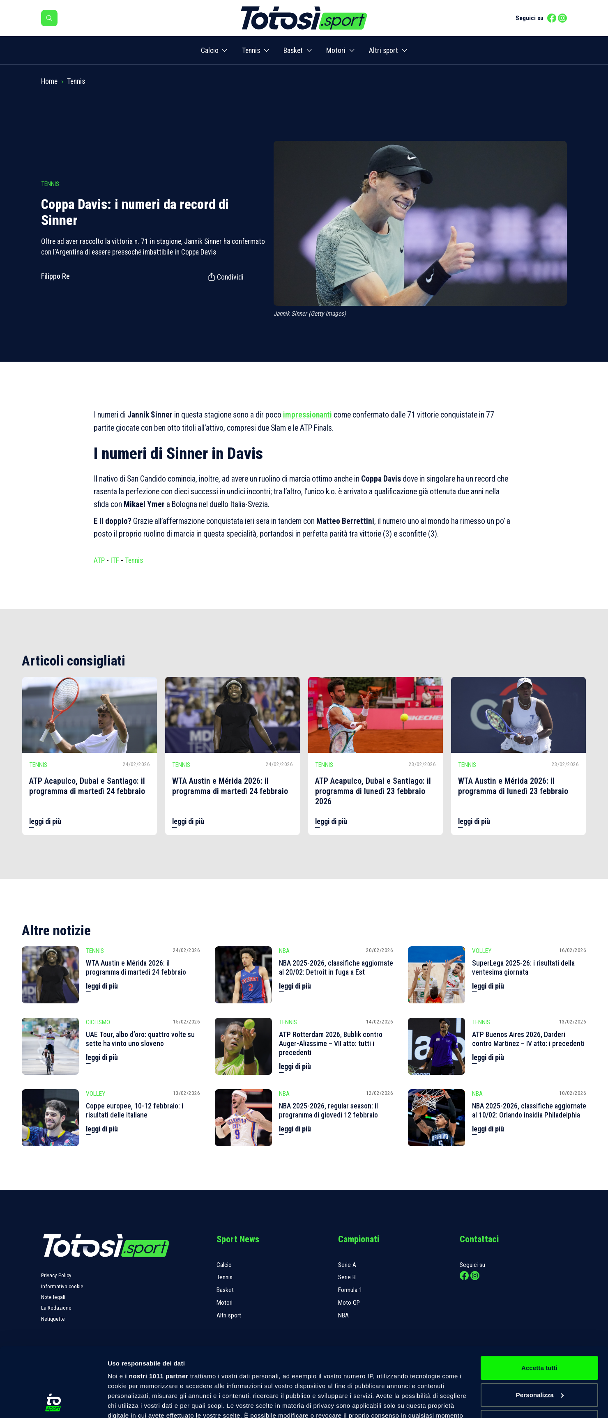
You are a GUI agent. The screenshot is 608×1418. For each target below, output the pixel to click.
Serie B (347, 1277)
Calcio (210, 50)
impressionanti (307, 415)
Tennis (251, 50)
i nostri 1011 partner (156, 1311)
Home (49, 81)
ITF (115, 560)
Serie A (347, 1265)
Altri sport (383, 50)
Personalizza (540, 1329)
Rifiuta (539, 1356)
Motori (335, 50)
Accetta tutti (539, 1302)
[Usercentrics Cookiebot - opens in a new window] (53, 1402)
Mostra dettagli (130, 1401)
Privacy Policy (56, 1275)
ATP (99, 560)
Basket (293, 50)
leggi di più (45, 821)
